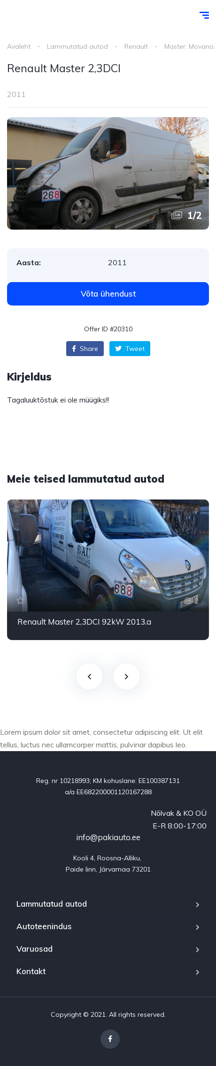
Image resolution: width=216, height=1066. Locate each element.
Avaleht (19, 46)
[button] (108, 294)
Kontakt (31, 971)
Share (85, 348)
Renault (136, 46)
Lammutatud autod (77, 46)
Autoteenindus (44, 926)
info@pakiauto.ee (108, 837)
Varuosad (34, 949)
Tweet (130, 348)
